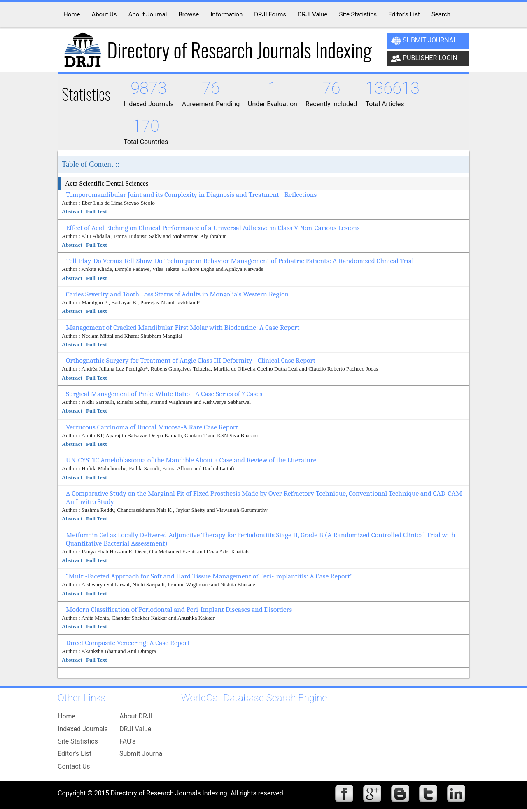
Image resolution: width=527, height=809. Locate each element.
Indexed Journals (83, 729)
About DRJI (135, 716)
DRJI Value (135, 729)
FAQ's (127, 741)
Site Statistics (78, 741)
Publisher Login (424, 58)
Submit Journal (424, 41)
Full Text (96, 211)
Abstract (72, 211)
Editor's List (74, 754)
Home (66, 716)
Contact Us (74, 766)
